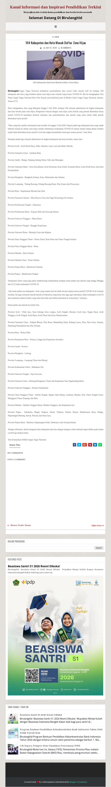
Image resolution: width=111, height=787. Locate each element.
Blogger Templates (78, 782)
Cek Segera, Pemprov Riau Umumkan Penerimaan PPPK (50, 746)
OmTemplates (48, 782)
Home (28, 525)
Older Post (96, 525)
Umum (57, 37)
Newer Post (16, 525)
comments (66, 47)
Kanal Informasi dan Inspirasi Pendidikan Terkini (55, 7)
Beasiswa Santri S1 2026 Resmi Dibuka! (34, 566)
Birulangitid (13, 91)
